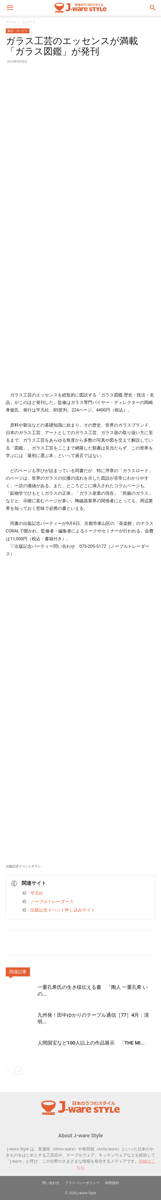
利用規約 (112, 1182)
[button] (10, 8)
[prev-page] (9, 1071)
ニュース (28, 21)
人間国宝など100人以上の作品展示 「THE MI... (91, 1043)
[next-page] (18, 1071)
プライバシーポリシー (82, 1182)
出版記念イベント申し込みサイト (62, 910)
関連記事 (18, 971)
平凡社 (36, 893)
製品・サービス (18, 31)
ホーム (11, 21)
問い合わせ (50, 1182)
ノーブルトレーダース (52, 901)
